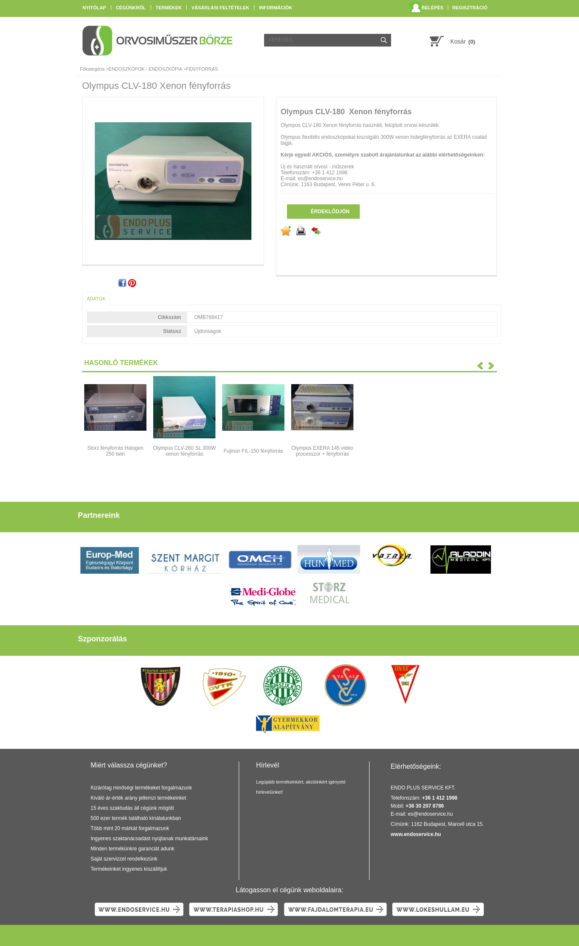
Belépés (432, 7)
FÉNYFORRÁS (202, 69)
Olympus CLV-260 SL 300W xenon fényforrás (184, 451)
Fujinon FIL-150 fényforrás (253, 451)
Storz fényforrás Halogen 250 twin (115, 451)
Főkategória (92, 69)
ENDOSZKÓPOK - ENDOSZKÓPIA (145, 69)
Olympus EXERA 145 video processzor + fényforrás (322, 451)
